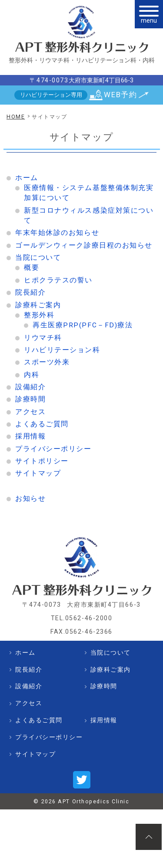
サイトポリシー (42, 461)
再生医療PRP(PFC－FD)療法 (83, 325)
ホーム (26, 178)
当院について (38, 258)
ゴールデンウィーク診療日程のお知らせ (84, 245)
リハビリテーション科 (62, 350)
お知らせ (30, 499)
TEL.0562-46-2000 (82, 618)
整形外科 (39, 315)
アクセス (30, 412)
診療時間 (30, 399)
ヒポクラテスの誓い (58, 280)
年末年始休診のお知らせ (57, 233)
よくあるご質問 (42, 424)
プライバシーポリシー (53, 449)
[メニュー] (149, 14)
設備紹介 (30, 387)
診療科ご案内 (38, 305)
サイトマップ (38, 473)
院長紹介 (30, 292)
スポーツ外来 (47, 362)
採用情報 (30, 436)
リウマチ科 (43, 338)
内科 (31, 375)
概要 (31, 268)
